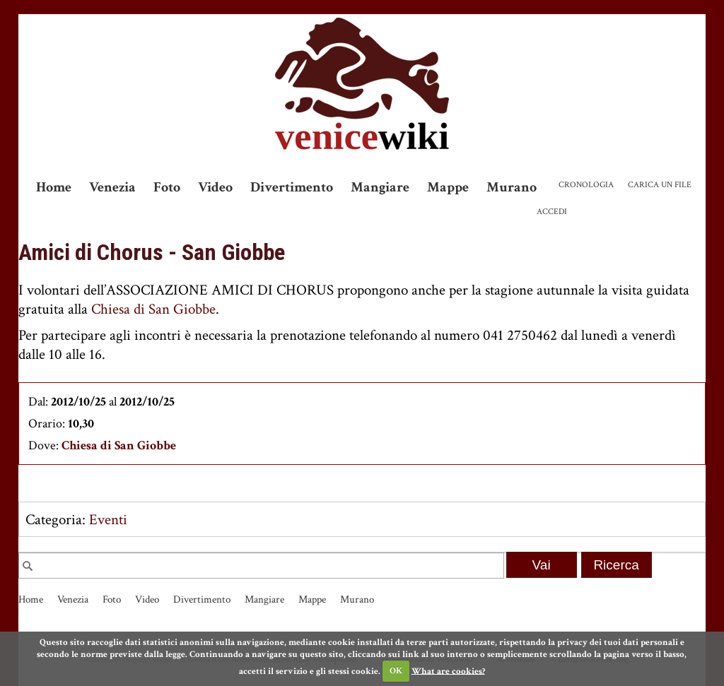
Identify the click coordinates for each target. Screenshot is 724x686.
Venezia (112, 187)
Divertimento (291, 187)
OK (396, 671)
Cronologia (586, 184)
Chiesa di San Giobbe (153, 309)
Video (215, 187)
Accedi (552, 211)
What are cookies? (448, 671)
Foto (166, 187)
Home (53, 187)
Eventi (108, 519)
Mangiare (380, 187)
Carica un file (659, 184)
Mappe (448, 187)
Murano (511, 187)
